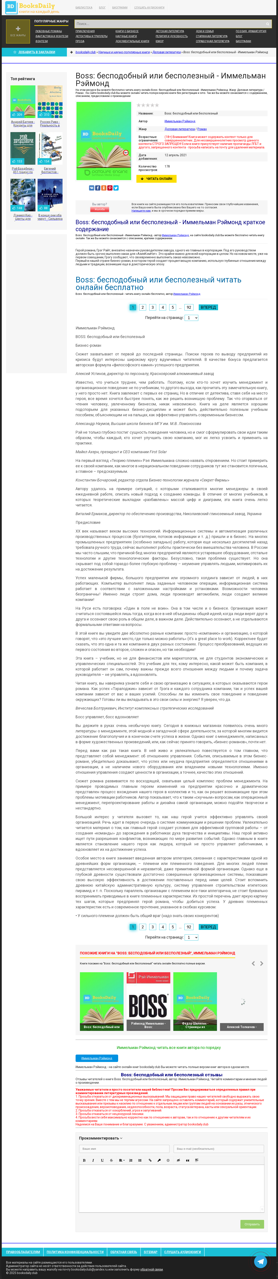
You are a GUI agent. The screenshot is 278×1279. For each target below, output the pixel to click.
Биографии (119, 7)
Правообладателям (23, 1252)
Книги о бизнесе (127, 31)
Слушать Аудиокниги (149, 7)
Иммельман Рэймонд (180, 121)
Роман (202, 129)
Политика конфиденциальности (75, 1252)
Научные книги (126, 36)
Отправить (252, 1224)
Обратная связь (123, 1252)
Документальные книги (132, 41)
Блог (102, 7)
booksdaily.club (34, 7)
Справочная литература (212, 41)
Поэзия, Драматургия (251, 31)
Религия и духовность (172, 36)
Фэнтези (41, 41)
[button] (84, 1160)
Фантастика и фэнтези (51, 36)
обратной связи (151, 1269)
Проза (80, 41)
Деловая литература (180, 129)
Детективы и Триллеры (92, 36)
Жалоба (100, 209)
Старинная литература (211, 36)
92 (189, 307)
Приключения (85, 31)
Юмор (160, 41)
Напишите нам (141, 210)
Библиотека (84, 7)
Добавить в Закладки (34, 52)
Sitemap (150, 1252)
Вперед (208, 307)
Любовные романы (48, 31)
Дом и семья (205, 31)
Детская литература (170, 31)
